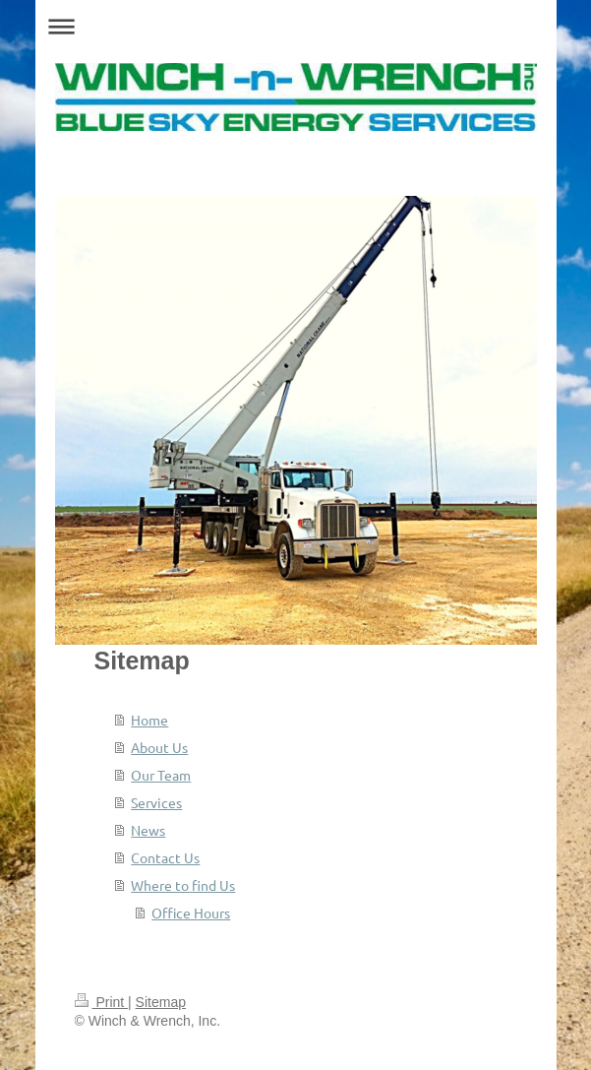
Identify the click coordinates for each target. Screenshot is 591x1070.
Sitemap (161, 1002)
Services (156, 802)
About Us (159, 747)
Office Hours (190, 912)
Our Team (161, 775)
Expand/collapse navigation (296, 26)
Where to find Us (183, 885)
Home (149, 719)
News (148, 830)
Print (102, 1002)
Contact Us (165, 857)
